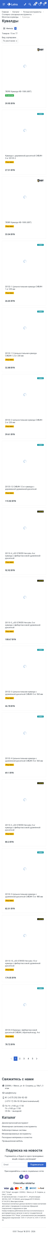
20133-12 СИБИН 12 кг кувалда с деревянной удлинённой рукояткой (20, 487)
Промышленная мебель (12, 1141)
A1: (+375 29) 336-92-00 (16, 1097)
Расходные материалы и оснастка (17, 1137)
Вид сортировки (9, 37)
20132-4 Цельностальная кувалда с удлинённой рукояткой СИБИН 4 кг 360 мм (24, 759)
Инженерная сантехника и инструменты (19, 1126)
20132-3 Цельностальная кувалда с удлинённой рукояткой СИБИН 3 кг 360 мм (24, 693)
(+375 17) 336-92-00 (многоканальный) (22, 1101)
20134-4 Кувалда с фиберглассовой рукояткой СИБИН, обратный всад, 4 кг (22, 1031)
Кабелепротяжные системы (14, 1130)
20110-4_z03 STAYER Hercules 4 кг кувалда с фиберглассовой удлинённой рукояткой (22, 555)
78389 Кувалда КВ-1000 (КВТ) (18, 222)
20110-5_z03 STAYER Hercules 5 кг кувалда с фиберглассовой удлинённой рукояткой (22, 625)
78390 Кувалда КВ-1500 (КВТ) (18, 91)
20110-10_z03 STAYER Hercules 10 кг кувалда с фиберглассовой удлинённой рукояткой (22, 963)
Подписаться (36, 1164)
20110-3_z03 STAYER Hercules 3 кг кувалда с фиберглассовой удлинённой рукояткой (22, 827)
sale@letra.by (10, 1093)
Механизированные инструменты (16, 1134)
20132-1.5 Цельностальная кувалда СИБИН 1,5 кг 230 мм (21, 354)
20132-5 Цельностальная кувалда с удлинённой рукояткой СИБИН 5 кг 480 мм (24, 895)
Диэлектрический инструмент (15, 1123)
